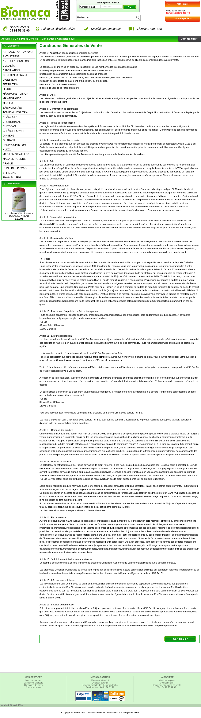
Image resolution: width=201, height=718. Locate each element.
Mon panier (48, 38)
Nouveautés (14, 183)
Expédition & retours (33, 683)
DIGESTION (10, 79)
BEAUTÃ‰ (9, 65)
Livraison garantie (100, 683)
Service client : (100, 687)
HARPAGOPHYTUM (14, 144)
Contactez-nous (66, 38)
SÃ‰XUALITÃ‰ (12, 107)
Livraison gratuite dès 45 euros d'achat (100, 685)
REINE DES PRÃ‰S (15, 168)
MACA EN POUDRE (14, 158)
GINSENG (8, 135)
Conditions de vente (33, 685)
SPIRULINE (9, 172)
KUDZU (7, 149)
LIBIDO (7, 89)
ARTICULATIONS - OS (16, 61)
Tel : (167, 687)
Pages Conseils (29, 38)
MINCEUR (9, 103)
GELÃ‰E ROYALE (13, 131)
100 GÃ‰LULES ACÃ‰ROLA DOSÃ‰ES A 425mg (19, 214)
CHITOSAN (9, 126)
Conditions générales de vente (166, 685)
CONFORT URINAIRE (15, 75)
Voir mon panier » (182, 18)
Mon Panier (182, 4)
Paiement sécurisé (100, 680)
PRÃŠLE (8, 163)
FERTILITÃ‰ (10, 84)
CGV (15, 38)
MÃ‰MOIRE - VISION (15, 93)
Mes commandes (33, 680)
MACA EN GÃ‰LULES (16, 154)
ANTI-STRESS (11, 56)
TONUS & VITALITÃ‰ (15, 112)
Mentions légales (167, 680)
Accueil (5, 38)
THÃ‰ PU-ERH (12, 177)
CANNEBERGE (11, 121)
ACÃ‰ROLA (10, 117)
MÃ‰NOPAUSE (12, 98)
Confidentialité (166, 683)
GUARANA (9, 140)
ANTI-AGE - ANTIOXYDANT (19, 51)
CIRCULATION (11, 70)
